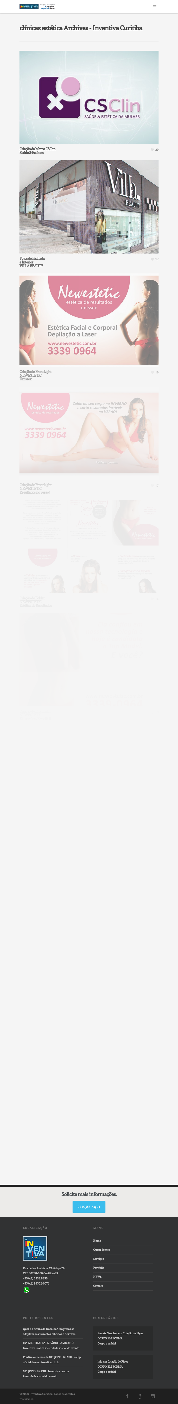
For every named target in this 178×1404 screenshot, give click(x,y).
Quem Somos (101, 1249)
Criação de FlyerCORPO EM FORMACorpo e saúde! (120, 1338)
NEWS (97, 1277)
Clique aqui (88, 1207)
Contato (98, 1286)
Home (97, 1240)
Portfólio (98, 1267)
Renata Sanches (108, 1333)
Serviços (98, 1258)
